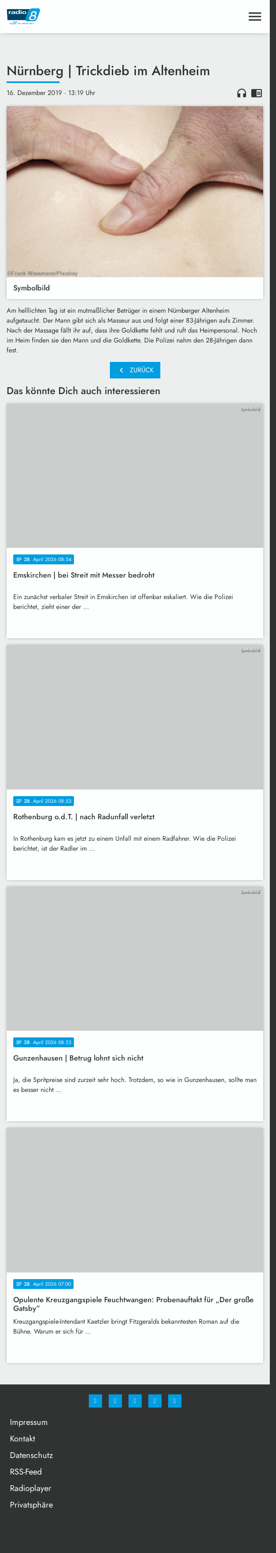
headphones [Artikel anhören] (241, 93)
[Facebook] (95, 1401)
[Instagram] (115, 1401)
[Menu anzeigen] (255, 16)
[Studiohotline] (155, 1401)
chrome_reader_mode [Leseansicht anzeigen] (256, 93)
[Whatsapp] (135, 1401)
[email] (174, 1401)
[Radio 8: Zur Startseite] (71, 16)
